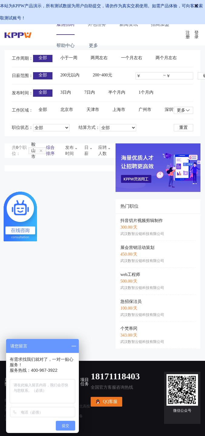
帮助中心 (65, 45)
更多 (183, 110)
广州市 (145, 109)
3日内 (65, 92)
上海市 (119, 109)
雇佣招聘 (65, 24)
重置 (183, 127)
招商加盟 (160, 24)
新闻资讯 (128, 24)
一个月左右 (131, 57)
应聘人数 (103, 150)
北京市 (66, 109)
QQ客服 (106, 401)
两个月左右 (166, 57)
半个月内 (116, 92)
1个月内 (146, 92)
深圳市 (171, 109)
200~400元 (102, 75)
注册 (188, 35)
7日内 (89, 92)
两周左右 (99, 57)
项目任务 (84, 382)
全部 (43, 57)
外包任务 (97, 24)
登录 (196, 35)
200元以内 (69, 75)
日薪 (86, 150)
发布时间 (70, 150)
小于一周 (68, 57)
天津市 (92, 109)
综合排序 (50, 150)
